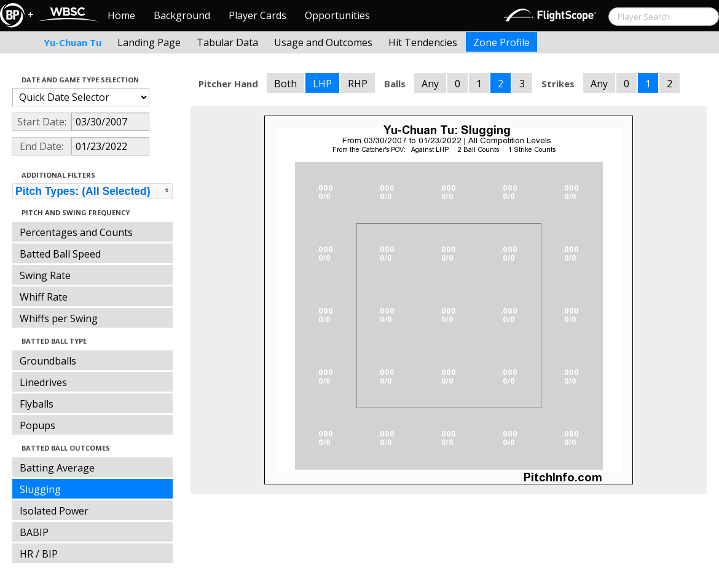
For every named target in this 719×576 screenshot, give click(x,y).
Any (430, 83)
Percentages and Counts (76, 232)
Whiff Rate (44, 297)
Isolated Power (54, 511)
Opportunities (337, 15)
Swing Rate (45, 275)
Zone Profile (501, 42)
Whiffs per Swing (59, 318)
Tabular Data (227, 42)
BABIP (34, 532)
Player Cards (257, 15)
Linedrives (43, 382)
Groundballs (48, 361)
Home (121, 15)
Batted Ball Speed (60, 254)
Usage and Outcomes (323, 42)
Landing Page (149, 42)
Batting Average (57, 468)
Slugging (40, 489)
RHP (357, 83)
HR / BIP (39, 554)
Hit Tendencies (422, 42)
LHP (322, 83)
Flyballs (36, 404)
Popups (37, 425)
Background (182, 15)
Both (285, 83)
